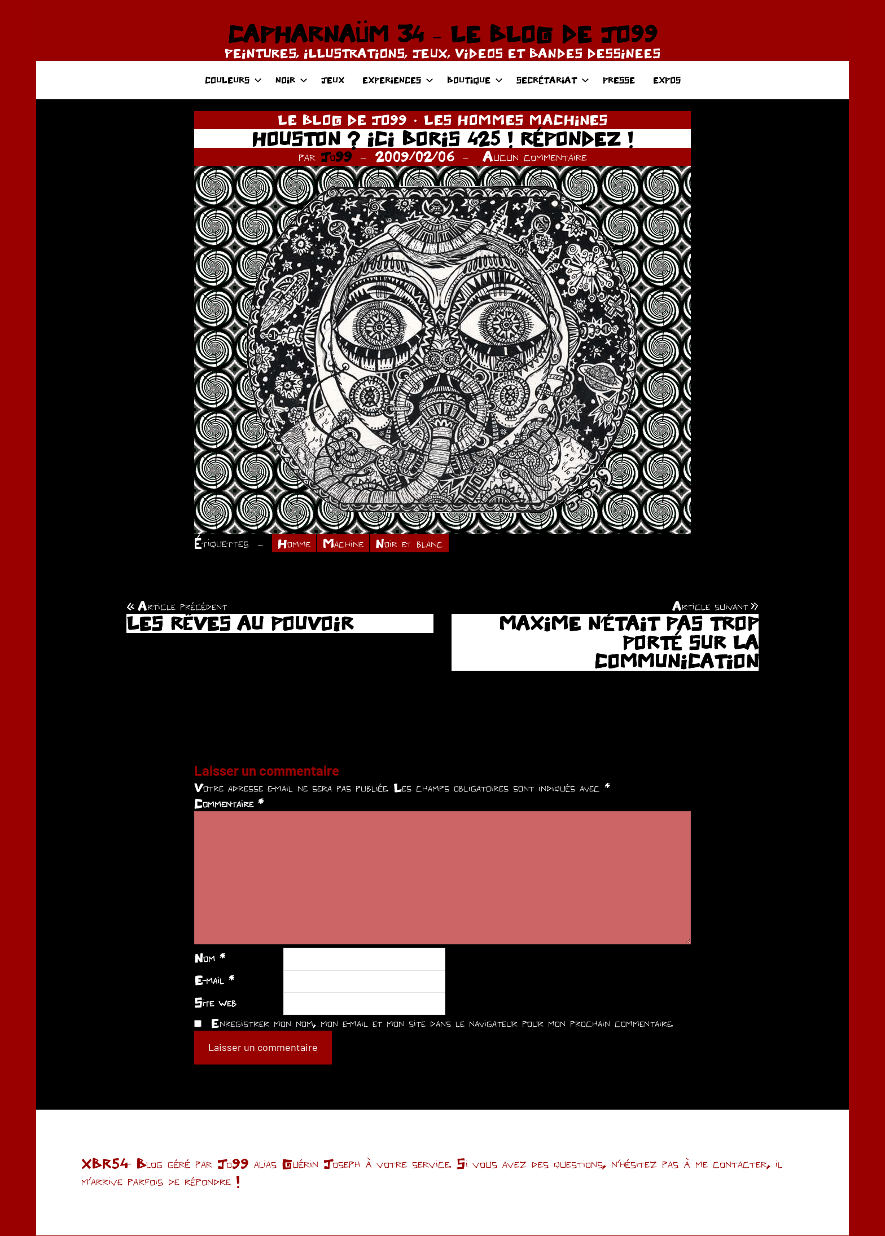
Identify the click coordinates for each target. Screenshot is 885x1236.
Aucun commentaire (535, 156)
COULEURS (233, 79)
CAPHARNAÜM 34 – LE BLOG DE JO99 (442, 34)
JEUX (332, 79)
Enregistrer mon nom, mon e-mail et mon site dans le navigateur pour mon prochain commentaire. (442, 1023)
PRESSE (619, 79)
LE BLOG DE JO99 (342, 120)
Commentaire (229, 804)
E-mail (214, 981)
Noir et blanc (415, 543)
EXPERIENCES (397, 79)
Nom (209, 958)
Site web (215, 1003)
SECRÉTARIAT (552, 79)
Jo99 (336, 156)
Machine (346, 543)
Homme (295, 543)
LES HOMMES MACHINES (516, 120)
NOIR (291, 79)
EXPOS (667, 79)
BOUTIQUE (475, 79)
